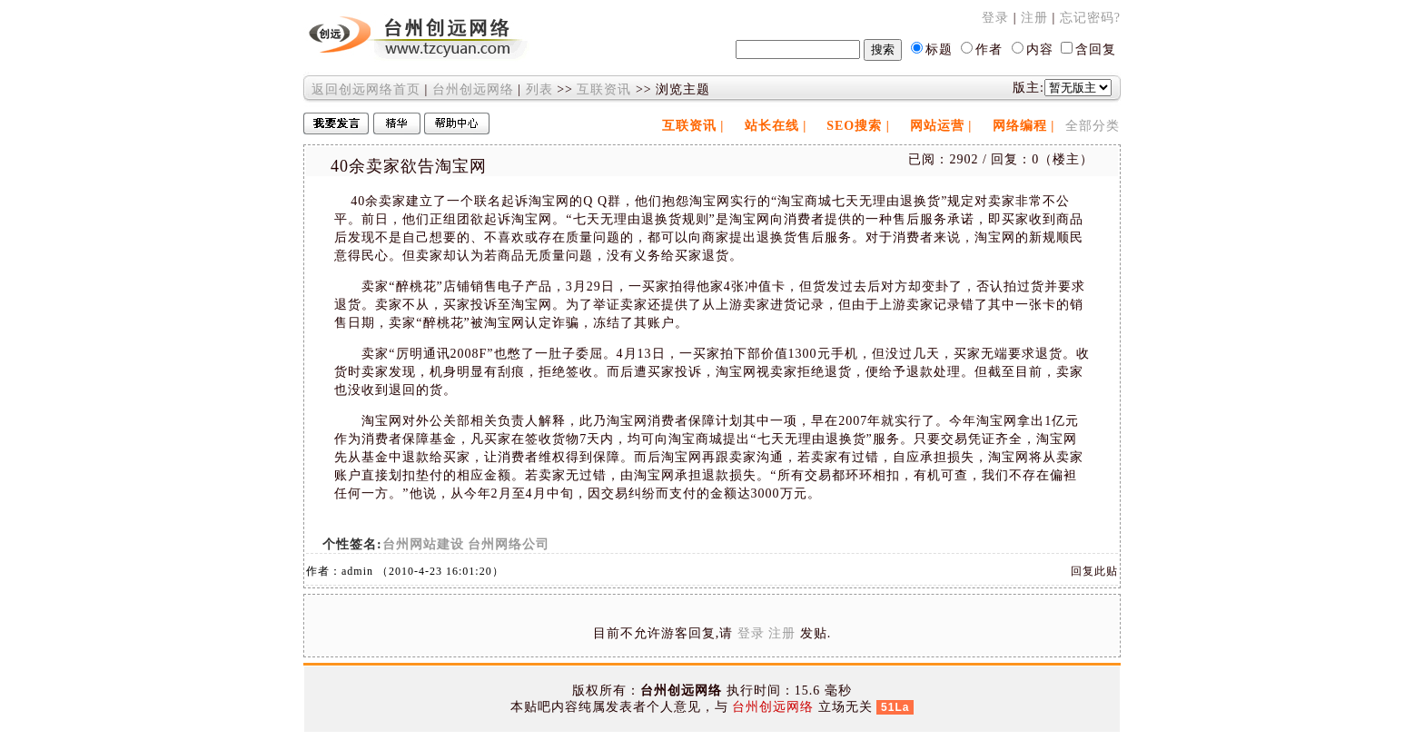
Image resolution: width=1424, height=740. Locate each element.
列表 (539, 89)
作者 (989, 49)
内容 (1039, 49)
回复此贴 (1094, 571)
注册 (1034, 18)
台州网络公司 (508, 544)
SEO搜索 (854, 126)
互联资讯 (604, 89)
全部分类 (1092, 126)
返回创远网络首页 (366, 89)
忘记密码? (1090, 18)
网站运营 (937, 126)
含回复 (1095, 49)
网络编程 (1020, 126)
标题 (939, 49)
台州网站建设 (423, 544)
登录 (995, 18)
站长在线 (772, 126)
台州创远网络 (473, 89)
